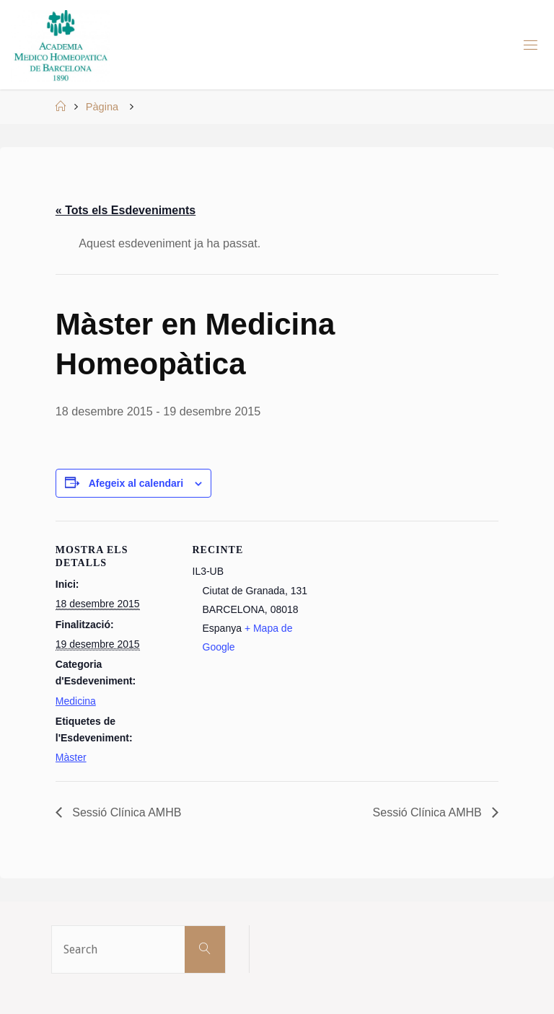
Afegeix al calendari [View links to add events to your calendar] (136, 483)
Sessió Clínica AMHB (125, 812)
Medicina (76, 701)
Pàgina (102, 107)
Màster (71, 757)
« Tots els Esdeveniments (125, 210)
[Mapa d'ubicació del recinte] (405, 671)
